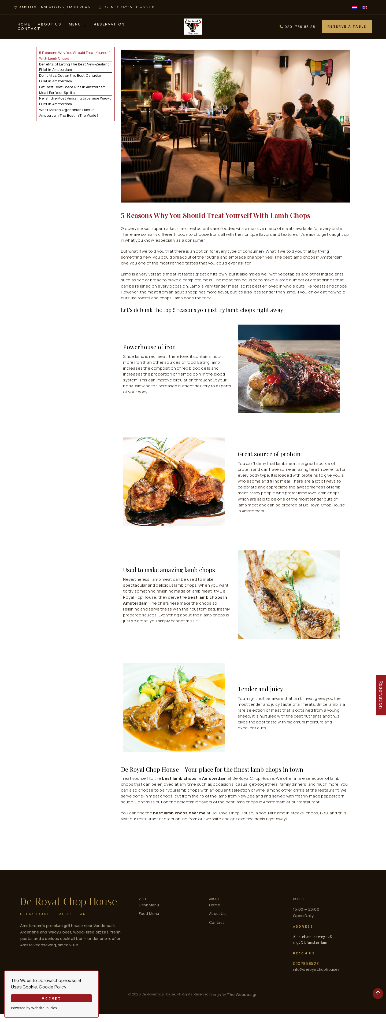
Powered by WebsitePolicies (34, 1007)
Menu (75, 28)
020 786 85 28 (306, 971)
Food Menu (149, 921)
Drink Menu (149, 913)
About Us (49, 28)
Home (24, 28)
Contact (29, 33)
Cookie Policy (52, 987)
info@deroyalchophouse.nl (317, 977)
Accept (51, 998)
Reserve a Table (347, 30)
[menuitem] (355, 7)
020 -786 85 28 (298, 30)
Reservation (109, 28)
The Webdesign (242, 1002)
